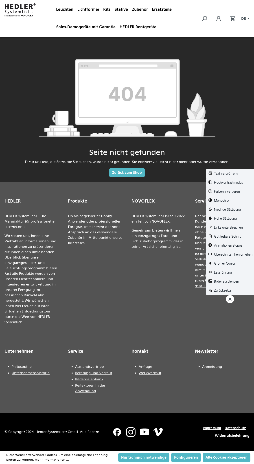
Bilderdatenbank (89, 379)
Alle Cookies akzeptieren (226, 457)
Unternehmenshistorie (31, 373)
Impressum (212, 428)
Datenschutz (235, 428)
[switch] (230, 173)
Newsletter (206, 351)
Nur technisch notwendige (143, 457)
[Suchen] (207, 18)
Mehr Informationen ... (52, 460)
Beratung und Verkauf (93, 373)
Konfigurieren (186, 457)
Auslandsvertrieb (89, 367)
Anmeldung (212, 367)
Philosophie (22, 367)
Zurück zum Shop (127, 172)
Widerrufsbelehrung (232, 435)
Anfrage (145, 367)
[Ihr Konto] (219, 18)
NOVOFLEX (161, 221)
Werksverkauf (150, 373)
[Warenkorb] (230, 18)
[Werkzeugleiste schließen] (230, 299)
